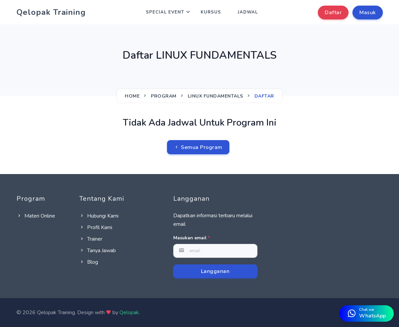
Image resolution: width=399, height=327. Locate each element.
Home (132, 96)
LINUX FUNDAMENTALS (215, 96)
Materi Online (36, 216)
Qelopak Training (51, 12)
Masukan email (191, 238)
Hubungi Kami (98, 216)
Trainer (90, 239)
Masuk (367, 12)
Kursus (211, 12)
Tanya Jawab (97, 250)
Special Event (165, 12)
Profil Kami (95, 227)
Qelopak (129, 312)
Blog (88, 262)
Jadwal (248, 12)
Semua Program (198, 147)
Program (164, 96)
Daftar (333, 12)
